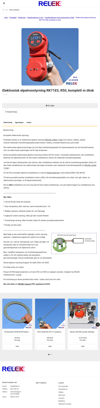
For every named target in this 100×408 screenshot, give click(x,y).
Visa (17, 346)
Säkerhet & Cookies (64, 404)
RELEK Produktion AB (9, 382)
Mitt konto (61, 395)
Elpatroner (22, 17)
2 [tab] (51, 354)
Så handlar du (62, 389)
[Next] (98, 324)
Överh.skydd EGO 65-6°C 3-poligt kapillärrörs (52, 332)
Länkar (28, 122)
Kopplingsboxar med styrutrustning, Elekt (59, 17)
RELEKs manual (24, 284)
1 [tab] (48, 354)
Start (6, 17)
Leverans (61, 398)
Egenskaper (19, 122)
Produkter (13, 17)
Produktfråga (11, 112)
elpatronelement (53, 173)
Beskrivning (8, 122)
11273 (18, 275)
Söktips (60, 392)
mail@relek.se (15, 386)
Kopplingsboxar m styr (35, 17)
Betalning (61, 401)
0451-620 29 (14, 389)
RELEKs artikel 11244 (54, 140)
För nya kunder (63, 386)
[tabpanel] (17, 324)
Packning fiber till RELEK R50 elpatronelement (19, 332)
